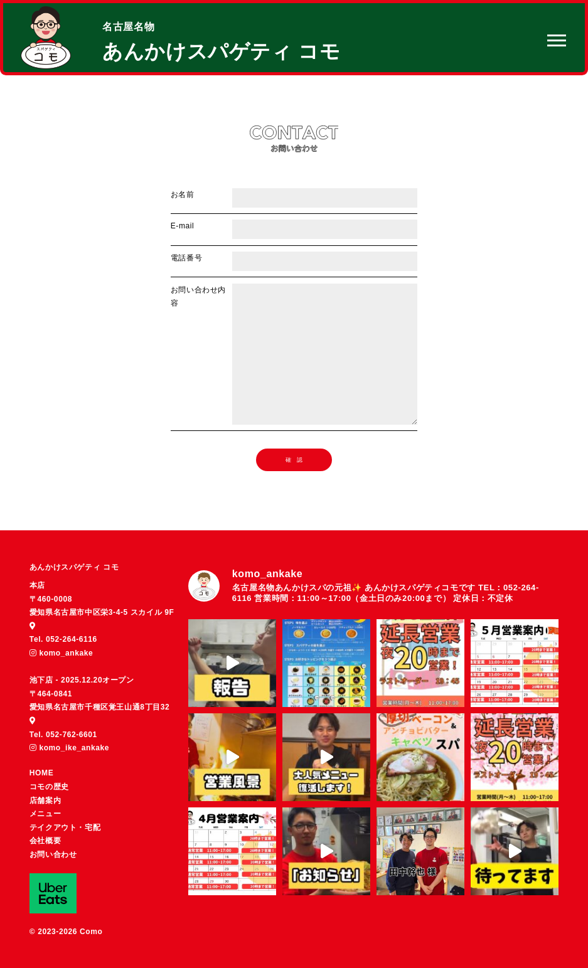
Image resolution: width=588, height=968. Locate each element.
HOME (41, 773)
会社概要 (45, 840)
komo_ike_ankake (69, 747)
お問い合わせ (53, 854)
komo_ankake (61, 653)
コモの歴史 (49, 786)
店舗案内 (45, 800)
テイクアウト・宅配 (64, 827)
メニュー (45, 813)
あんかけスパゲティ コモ (74, 567)
